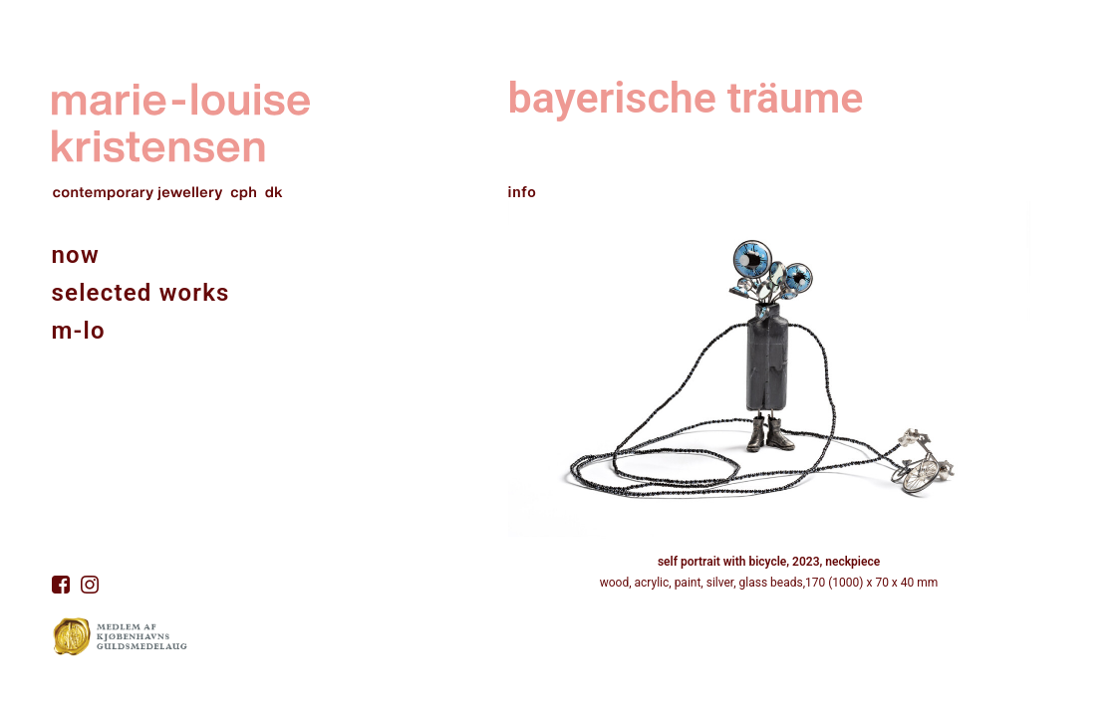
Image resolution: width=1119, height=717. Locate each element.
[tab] (769, 184)
